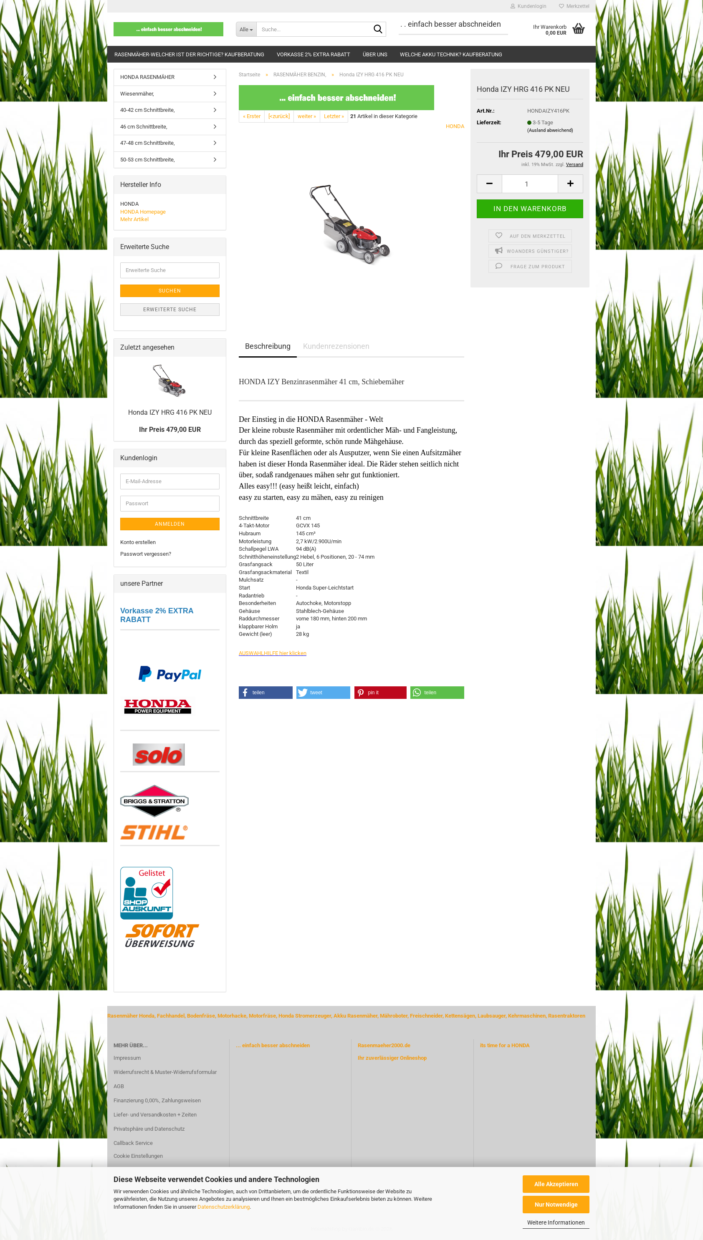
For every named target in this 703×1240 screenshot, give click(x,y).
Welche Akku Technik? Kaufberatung (451, 54)
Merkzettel (574, 6)
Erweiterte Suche (170, 310)
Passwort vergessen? (145, 554)
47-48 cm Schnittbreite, (147, 143)
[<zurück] (279, 116)
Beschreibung (268, 346)
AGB (119, 1086)
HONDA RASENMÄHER (147, 77)
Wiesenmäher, (137, 94)
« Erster (251, 116)
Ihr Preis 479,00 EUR (170, 429)
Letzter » (334, 116)
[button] (489, 183)
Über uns (375, 54)
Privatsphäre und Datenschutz (149, 1129)
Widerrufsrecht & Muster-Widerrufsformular (165, 1072)
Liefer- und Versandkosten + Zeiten (155, 1114)
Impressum (127, 1058)
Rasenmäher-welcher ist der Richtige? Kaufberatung (189, 54)
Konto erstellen (138, 542)
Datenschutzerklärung (223, 1207)
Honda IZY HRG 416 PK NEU (170, 412)
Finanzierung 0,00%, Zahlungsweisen (157, 1100)
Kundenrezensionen (336, 346)
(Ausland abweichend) (550, 130)
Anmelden (170, 524)
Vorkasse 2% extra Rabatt (313, 54)
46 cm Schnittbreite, (143, 126)
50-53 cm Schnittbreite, (147, 159)
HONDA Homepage (143, 212)
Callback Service (133, 1143)
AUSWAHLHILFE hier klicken (272, 653)
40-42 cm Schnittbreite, (147, 110)
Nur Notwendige (556, 1204)
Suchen (170, 291)
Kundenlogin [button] (528, 6)
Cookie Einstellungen (138, 1156)
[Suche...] (246, 29)
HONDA (455, 126)
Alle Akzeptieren (556, 1184)
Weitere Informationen (556, 1222)
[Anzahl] (530, 183)
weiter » (307, 116)
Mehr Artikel (134, 219)
